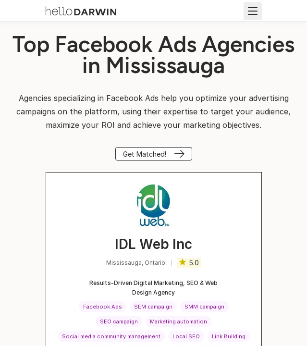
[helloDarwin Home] (81, 10)
